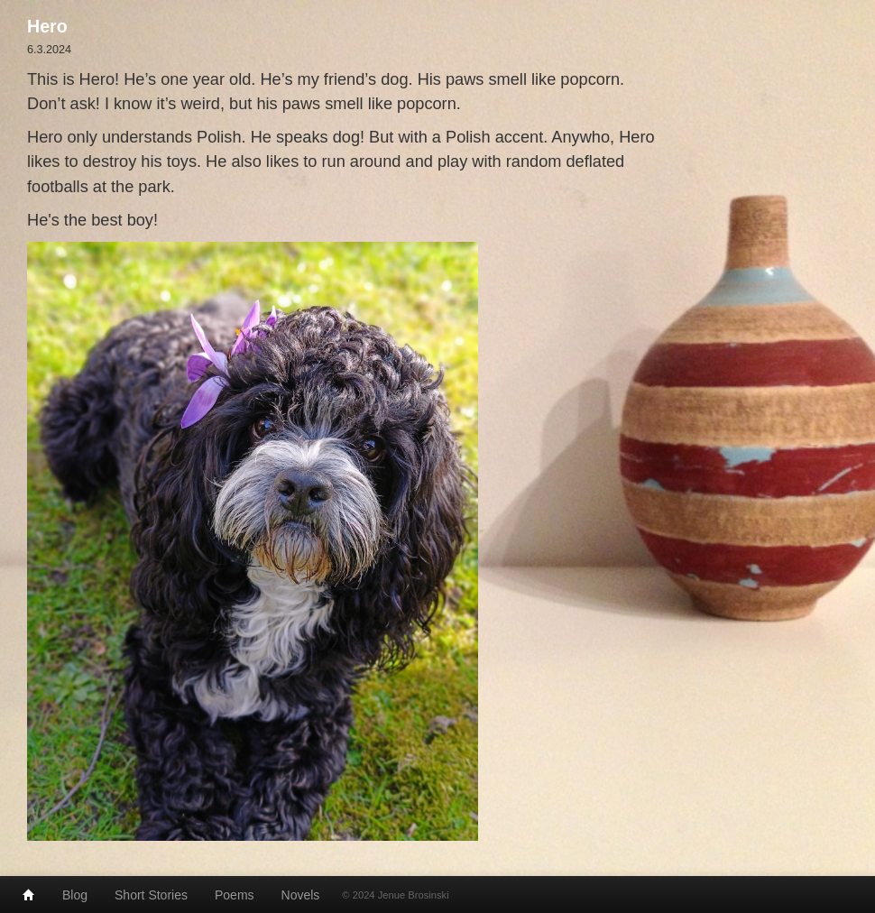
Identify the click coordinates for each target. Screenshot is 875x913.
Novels (300, 895)
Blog (75, 895)
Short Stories (151, 895)
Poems (234, 895)
